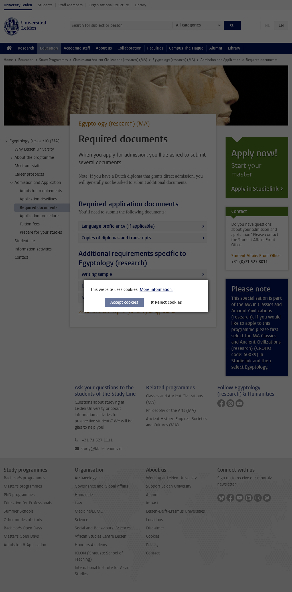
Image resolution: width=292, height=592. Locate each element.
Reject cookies (168, 302)
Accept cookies (124, 302)
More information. (156, 289)
